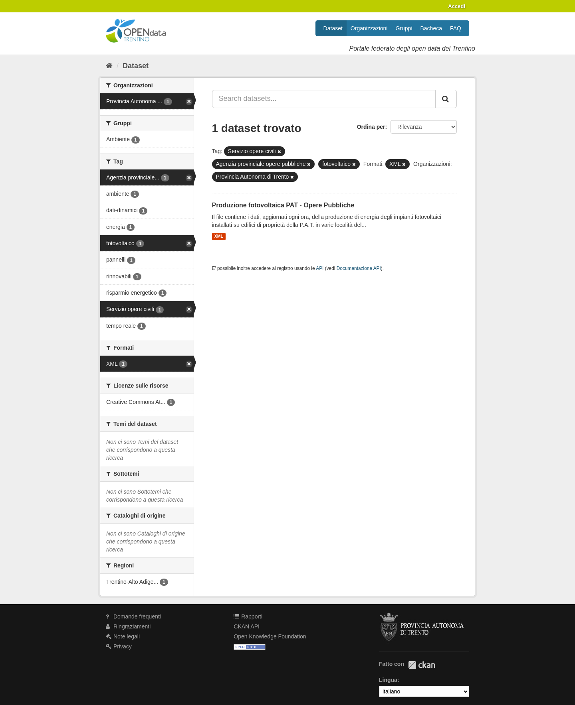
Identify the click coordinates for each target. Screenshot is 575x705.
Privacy (119, 646)
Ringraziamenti (128, 626)
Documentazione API (359, 268)
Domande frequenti (133, 616)
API (319, 268)
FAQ (455, 28)
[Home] (109, 66)
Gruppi (403, 28)
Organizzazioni (369, 28)
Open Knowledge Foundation (270, 636)
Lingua (388, 680)
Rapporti (248, 616)
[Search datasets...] (324, 99)
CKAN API (247, 626)
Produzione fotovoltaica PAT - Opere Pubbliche (283, 205)
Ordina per (371, 127)
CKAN (421, 665)
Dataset (333, 28)
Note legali (123, 636)
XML (218, 236)
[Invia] (446, 99)
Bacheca (431, 28)
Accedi (456, 6)
